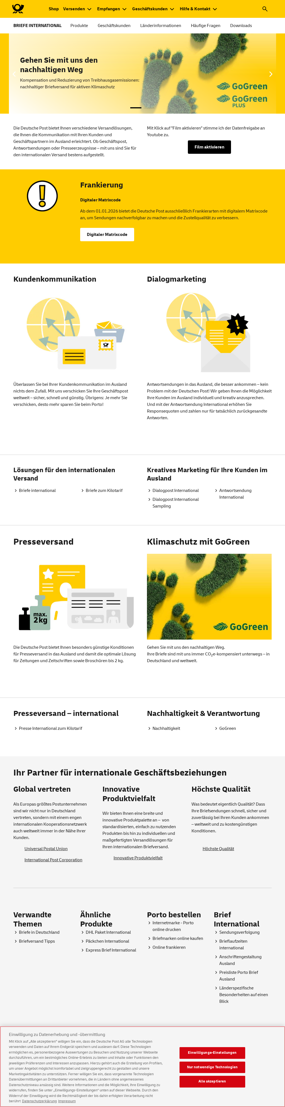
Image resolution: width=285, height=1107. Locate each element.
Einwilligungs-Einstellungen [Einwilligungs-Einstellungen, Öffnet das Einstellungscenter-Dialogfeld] (212, 1057)
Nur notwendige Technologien (212, 1072)
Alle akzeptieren (212, 1086)
